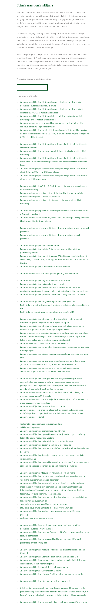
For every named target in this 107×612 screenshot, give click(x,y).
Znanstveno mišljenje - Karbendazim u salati (40, 570)
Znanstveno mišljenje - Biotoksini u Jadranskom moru (44, 567)
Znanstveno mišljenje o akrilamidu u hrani (39, 245)
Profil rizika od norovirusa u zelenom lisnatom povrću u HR (47, 312)
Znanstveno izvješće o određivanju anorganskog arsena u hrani (49, 273)
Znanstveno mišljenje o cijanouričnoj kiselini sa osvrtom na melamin (51, 574)
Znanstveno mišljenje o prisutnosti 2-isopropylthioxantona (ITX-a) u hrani (53, 602)
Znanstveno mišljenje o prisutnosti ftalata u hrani (42, 406)
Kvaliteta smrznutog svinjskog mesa (36, 518)
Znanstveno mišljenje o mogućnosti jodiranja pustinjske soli (47, 301)
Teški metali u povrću (30, 427)
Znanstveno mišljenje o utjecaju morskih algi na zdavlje (45, 581)
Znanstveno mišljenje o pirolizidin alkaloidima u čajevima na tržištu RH (52, 294)
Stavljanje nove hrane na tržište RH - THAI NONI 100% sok (46, 507)
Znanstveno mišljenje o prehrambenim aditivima (42, 431)
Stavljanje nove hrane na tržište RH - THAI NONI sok (44, 504)
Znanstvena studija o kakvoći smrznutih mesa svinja (44, 343)
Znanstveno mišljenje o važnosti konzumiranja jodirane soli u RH (49, 556)
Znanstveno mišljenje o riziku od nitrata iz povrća (42, 284)
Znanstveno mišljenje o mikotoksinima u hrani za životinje (46, 441)
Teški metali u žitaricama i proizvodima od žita (41, 424)
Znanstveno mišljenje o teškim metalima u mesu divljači (46, 444)
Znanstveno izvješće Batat (32, 417)
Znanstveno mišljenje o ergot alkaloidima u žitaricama (45, 280)
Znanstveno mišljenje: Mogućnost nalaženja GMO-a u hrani (47, 472)
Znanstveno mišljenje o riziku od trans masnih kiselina (45, 266)
